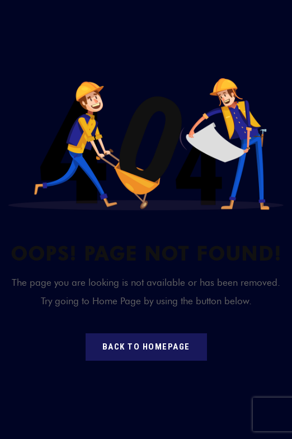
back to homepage (146, 347)
